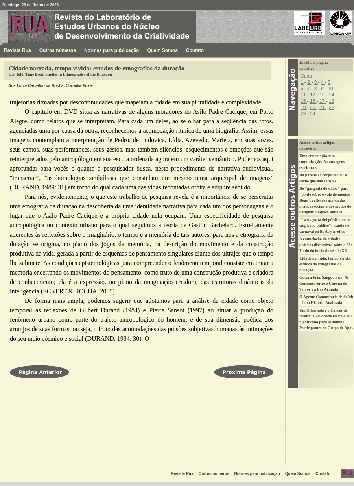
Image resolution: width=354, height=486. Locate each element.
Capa (306, 76)
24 (313, 114)
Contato (195, 50)
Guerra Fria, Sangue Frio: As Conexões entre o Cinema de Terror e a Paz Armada (324, 283)
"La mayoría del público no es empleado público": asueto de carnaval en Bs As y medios (324, 225)
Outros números (57, 50)
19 (304, 107)
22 (331, 107)
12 (313, 95)
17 (322, 101)
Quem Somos (162, 50)
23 (304, 114)
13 (322, 95)
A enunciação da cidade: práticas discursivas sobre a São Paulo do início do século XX (325, 245)
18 (331, 101)
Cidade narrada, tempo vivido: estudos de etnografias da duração (325, 264)
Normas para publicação (111, 50)
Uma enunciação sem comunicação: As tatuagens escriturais (322, 162)
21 (322, 107)
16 (313, 101)
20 (313, 107)
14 (331, 95)
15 (304, 101)
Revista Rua (49, 26)
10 (330, 88)
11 (304, 95)
